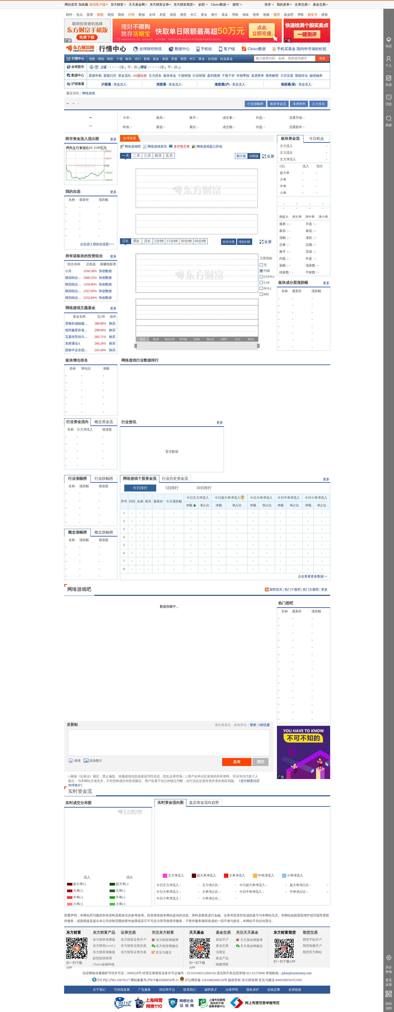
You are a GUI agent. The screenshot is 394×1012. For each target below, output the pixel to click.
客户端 (229, 49)
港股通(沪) (222, 84)
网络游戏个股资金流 (139, 479)
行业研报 (199, 75)
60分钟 (200, 241)
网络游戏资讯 (157, 146)
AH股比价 (140, 75)
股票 (90, 15)
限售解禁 (272, 75)
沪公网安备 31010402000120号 (203, 980)
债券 (256, 15)
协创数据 (105, 271)
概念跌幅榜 (103, 532)
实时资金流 (80, 791)
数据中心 (182, 49)
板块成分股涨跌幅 (293, 283)
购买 (112, 323)
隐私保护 (252, 989)
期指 (110, 15)
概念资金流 (103, 422)
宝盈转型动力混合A (77, 337)
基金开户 (222, 939)
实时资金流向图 (170, 803)
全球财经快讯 (150, 49)
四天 (158, 156)
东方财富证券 (159, 4)
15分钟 (172, 241)
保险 (245, 15)
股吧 (276, 15)
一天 (125, 156)
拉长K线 (229, 242)
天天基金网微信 (249, 946)
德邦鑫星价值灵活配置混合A (77, 330)
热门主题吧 (311, 589)
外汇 (193, 15)
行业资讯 (128, 422)
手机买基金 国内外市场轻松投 (301, 49)
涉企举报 (388, 969)
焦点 (79, 15)
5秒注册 (264, 725)
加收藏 (83, 4)
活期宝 (220, 952)
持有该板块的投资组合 (84, 256)
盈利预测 (213, 75)
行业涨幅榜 (255, 104)
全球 (152, 15)
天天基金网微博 (249, 940)
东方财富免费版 (104, 939)
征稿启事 (273, 989)
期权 (121, 15)
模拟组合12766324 (73, 291)
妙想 (201, 4)
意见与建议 (162, 952)
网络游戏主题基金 (80, 308)
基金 (225, 15)
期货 (183, 15)
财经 (69, 15)
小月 (68, 271)
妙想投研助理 (102, 958)
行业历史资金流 (175, 479)
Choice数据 (257, 49)
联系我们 (189, 989)
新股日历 (109, 75)
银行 (214, 15)
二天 (136, 156)
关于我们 (99, 989)
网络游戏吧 (133, 146)
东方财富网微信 (165, 946)
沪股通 (106, 84)
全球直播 (129, 138)
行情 (131, 15)
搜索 (324, 15)
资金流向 (124, 75)
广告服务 (144, 989)
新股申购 (95, 75)
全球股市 (75, 67)
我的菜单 (283, 4)
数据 (142, 15)
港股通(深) (288, 84)
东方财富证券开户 (133, 939)
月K (147, 241)
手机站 (206, 49)
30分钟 (186, 241)
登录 (253, 725)
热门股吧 (285, 603)
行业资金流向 (77, 422)
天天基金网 (137, 4)
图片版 (241, 156)
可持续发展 (122, 989)
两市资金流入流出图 (82, 139)
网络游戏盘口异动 (209, 146)
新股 (100, 15)
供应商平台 (167, 989)
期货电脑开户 (312, 946)
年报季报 (243, 75)
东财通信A (72, 343)
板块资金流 (278, 104)
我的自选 (72, 192)
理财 (235, 15)
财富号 (312, 15)
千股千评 (228, 75)
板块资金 (169, 75)
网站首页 (71, 4)
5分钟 (159, 241)
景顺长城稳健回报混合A (77, 323)
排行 (138, 59)
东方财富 (73, 933)
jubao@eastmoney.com (297, 973)
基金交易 (222, 946)
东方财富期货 (284, 933)
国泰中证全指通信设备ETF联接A (77, 350)
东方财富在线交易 (133, 946)
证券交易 (301, 4)
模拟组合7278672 (73, 284)
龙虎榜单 (257, 75)
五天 (169, 156)
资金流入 (120, 84)
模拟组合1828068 (73, 278)
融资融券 (316, 75)
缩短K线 (245, 242)
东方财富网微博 (165, 940)
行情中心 (75, 58)
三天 (147, 156)
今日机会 (316, 139)
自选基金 (226, 59)
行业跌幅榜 (103, 479)
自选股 (212, 59)
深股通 (161, 84)
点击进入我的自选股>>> (97, 244)
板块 (128, 59)
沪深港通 (75, 84)
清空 (260, 762)
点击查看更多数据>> (312, 576)
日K (125, 241)
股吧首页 (273, 589)
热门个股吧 (293, 589)
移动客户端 (97, 4)
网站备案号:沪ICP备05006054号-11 (155, 980)
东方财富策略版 (104, 952)
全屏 (270, 156)
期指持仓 (301, 75)
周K (136, 241)
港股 (173, 15)
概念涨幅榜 (77, 532)
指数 (92, 59)
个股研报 (184, 75)
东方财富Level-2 (104, 946)
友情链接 (294, 989)
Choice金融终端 (104, 964)
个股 (119, 59)
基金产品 (222, 958)
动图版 (254, 156)
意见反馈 (388, 982)
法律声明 (231, 989)
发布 (236, 762)
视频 (266, 15)
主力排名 (155, 75)
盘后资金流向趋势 (204, 803)
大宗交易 (286, 75)
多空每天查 (182, 146)
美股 (162, 15)
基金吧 (288, 15)
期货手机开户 (312, 939)
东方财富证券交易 (133, 952)
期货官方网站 (312, 952)
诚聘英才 (210, 989)
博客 (300, 15)
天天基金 (196, 933)
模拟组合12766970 (73, 298)
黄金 (204, 15)
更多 (113, 139)
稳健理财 (222, 964)
